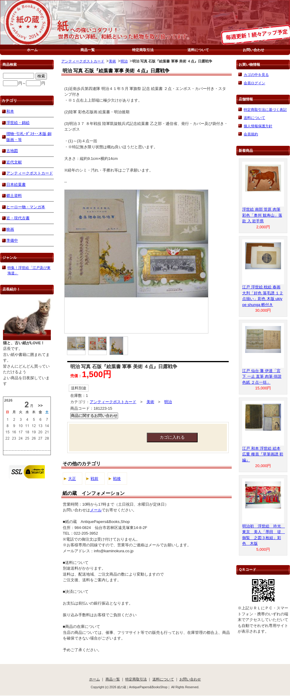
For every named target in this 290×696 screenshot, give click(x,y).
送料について (198, 50)
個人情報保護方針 (258, 126)
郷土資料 (14, 195)
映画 (10, 229)
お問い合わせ (253, 50)
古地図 (12, 151)
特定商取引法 (143, 50)
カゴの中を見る (256, 75)
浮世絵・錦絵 (18, 122)
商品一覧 (87, 50)
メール (96, 510)
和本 (10, 111)
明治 (124, 61)
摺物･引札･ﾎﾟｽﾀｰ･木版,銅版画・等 (28, 136)
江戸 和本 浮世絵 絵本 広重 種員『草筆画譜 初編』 (262, 454)
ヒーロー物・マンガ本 (25, 207)
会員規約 (251, 134)
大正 (72, 478)
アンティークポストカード (82, 61)
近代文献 (14, 162)
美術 (112, 61)
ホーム (32, 50)
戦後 (117, 478)
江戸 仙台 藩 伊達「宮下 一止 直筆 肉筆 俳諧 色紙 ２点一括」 (261, 376)
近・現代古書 (18, 218)
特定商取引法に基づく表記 (265, 109)
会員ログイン (254, 83)
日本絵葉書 (16, 184)
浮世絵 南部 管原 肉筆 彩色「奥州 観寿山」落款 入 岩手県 (262, 215)
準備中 (12, 240)
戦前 (94, 478)
